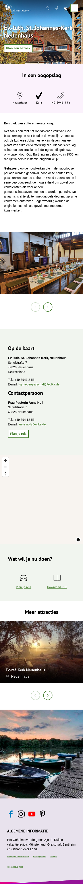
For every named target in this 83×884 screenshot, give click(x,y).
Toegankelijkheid (15, 866)
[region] (41, 499)
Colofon (53, 856)
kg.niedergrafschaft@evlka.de (38, 384)
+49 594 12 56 (25, 419)
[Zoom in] (5, 460)
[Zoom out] (5, 467)
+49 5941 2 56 (60, 103)
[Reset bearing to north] (5, 473)
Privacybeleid (39, 856)
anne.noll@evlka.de (32, 424)
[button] (18, 48)
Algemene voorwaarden (18, 856)
